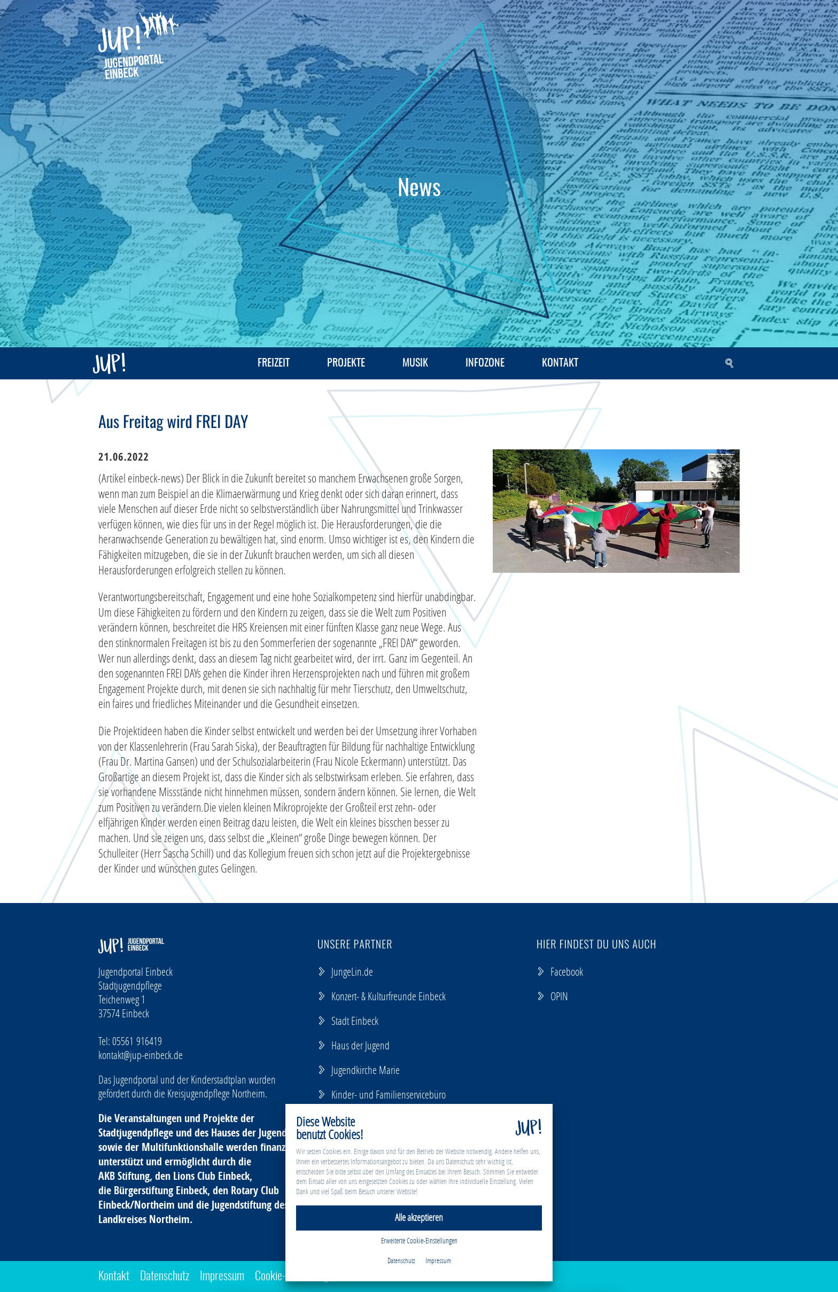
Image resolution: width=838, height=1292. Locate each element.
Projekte (346, 363)
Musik (415, 363)
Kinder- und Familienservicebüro (381, 1094)
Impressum (222, 1276)
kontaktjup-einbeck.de (140, 1055)
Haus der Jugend (353, 1045)
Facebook (560, 971)
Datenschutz (164, 1276)
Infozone (485, 363)
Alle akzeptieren (419, 1217)
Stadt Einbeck (347, 1021)
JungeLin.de (345, 971)
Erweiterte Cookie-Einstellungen (419, 1240)
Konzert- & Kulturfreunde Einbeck (381, 996)
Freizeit (274, 363)
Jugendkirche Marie (358, 1070)
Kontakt (560, 363)
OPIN (552, 996)
